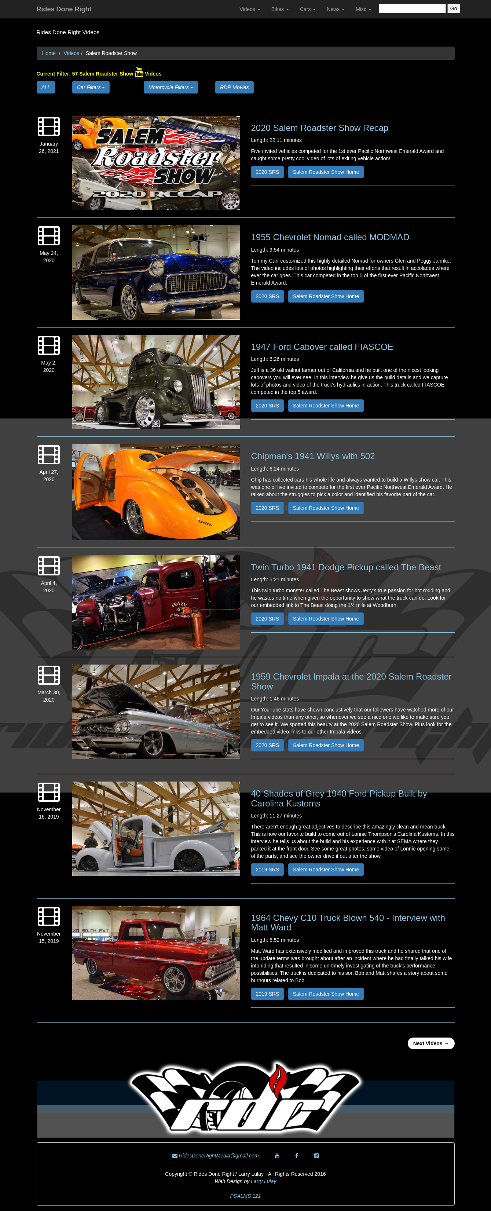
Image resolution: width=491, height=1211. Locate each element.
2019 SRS (267, 869)
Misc (363, 9)
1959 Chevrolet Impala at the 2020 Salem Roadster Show (351, 681)
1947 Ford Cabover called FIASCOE (322, 347)
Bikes (280, 9)
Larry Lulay (263, 1181)
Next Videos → (431, 1043)
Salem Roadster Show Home (326, 172)
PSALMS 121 (245, 1196)
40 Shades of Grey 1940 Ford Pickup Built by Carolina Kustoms (339, 798)
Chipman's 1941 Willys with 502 (313, 456)
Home (49, 53)
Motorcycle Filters (171, 87)
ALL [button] (46, 87)
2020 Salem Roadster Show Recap (320, 128)
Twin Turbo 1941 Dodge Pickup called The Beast (346, 567)
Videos (249, 9)
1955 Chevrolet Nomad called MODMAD (330, 237)
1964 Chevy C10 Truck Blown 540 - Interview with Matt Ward (348, 922)
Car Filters (91, 87)
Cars (308, 9)
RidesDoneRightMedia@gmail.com (215, 1156)
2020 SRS (267, 172)
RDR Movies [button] (234, 87)
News (336, 9)
